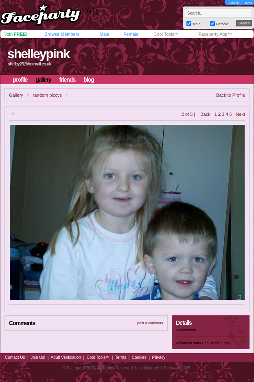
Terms (120, 357)
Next (240, 114)
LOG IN (233, 2)
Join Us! (38, 357)
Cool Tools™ (166, 34)
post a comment (150, 323)
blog (88, 79)
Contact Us (15, 357)
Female (130, 34)
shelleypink (38, 53)
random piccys (47, 95)
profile (20, 79)
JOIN (248, 2)
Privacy (159, 357)
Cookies (139, 357)
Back (205, 114)
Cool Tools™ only (216, 343)
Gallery (16, 95)
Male (104, 34)
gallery (43, 79)
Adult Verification (65, 357)
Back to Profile (230, 95)
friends (67, 79)
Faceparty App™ (215, 34)
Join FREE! (15, 34)
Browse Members (61, 34)
